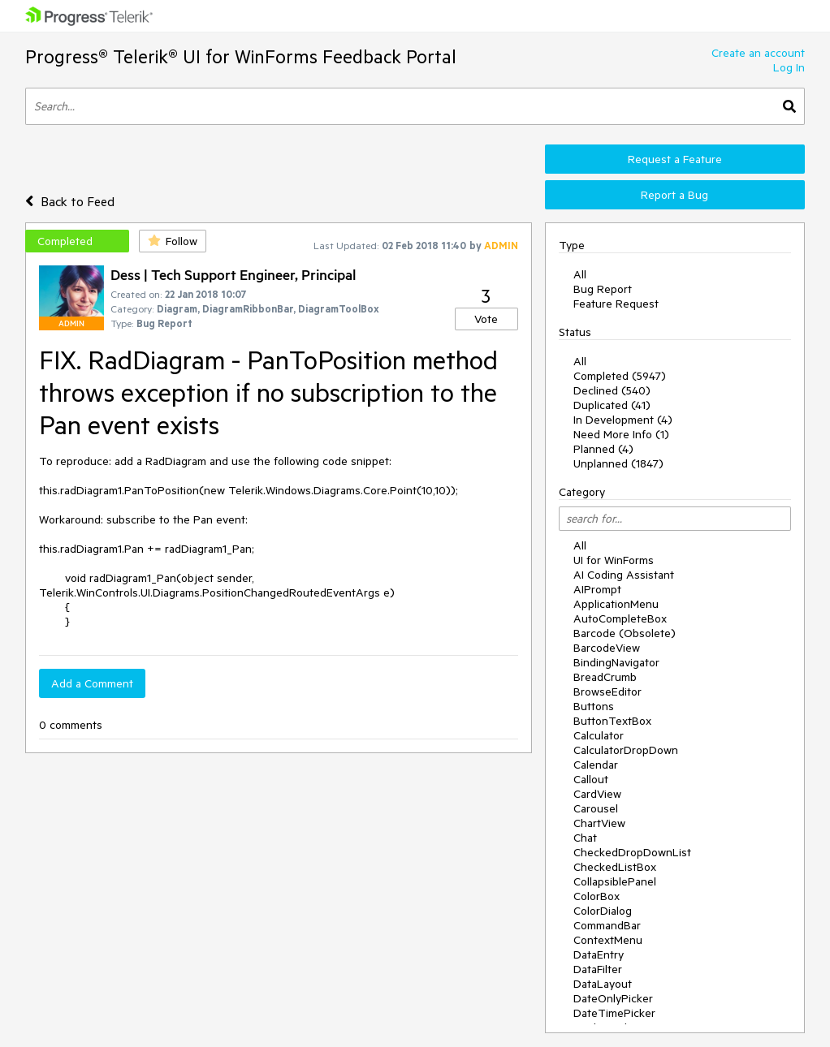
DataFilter (597, 969)
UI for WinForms (613, 560)
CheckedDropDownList (632, 852)
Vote (486, 319)
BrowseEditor (607, 691)
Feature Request (616, 303)
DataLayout (602, 983)
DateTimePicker (614, 1013)
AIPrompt (597, 589)
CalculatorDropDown (625, 750)
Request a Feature (675, 159)
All (579, 274)
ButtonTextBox (612, 720)
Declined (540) (612, 390)
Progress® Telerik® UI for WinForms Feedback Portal (240, 56)
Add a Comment (92, 683)
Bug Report (602, 289)
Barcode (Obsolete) (624, 633)
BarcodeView (606, 647)
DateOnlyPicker (613, 998)
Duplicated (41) (612, 405)
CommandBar (607, 925)
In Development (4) (622, 419)
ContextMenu (607, 940)
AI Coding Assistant (623, 574)
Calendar (595, 764)
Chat (585, 837)
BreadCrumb (605, 677)
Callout (590, 779)
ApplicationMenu (616, 604)
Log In (789, 67)
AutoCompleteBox (620, 618)
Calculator (598, 735)
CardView (597, 793)
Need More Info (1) (621, 434)
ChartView (599, 823)
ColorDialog (602, 910)
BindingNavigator (616, 662)
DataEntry (598, 954)
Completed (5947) (619, 375)
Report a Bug (674, 194)
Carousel (595, 808)
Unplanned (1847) (618, 463)
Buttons (593, 706)
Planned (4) (603, 449)
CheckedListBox (614, 867)
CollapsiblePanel (614, 881)
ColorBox (596, 896)
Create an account (758, 52)
